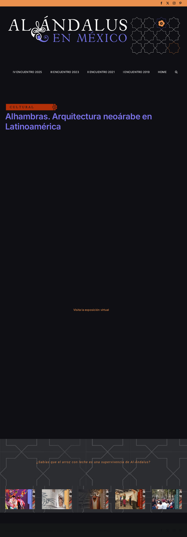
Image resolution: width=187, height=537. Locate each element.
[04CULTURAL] (93, 490)
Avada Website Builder (41, 531)
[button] (176, 72)
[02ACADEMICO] (57, 490)
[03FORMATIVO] (130, 490)
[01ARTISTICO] (20, 490)
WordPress (105, 531)
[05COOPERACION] (167, 490)
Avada (60, 531)
